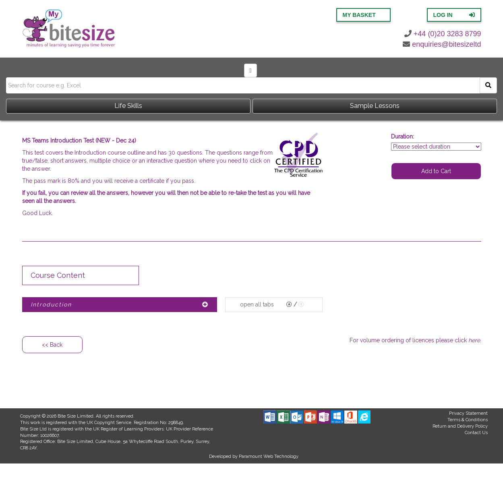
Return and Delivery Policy (460, 426)
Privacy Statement (468, 413)
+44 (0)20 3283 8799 (442, 34)
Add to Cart (436, 171)
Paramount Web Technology (268, 456)
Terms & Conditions (467, 419)
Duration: (402, 136)
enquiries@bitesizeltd (442, 44)
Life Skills (128, 106)
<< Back (52, 344)
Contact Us (476, 432)
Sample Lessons (375, 106)
